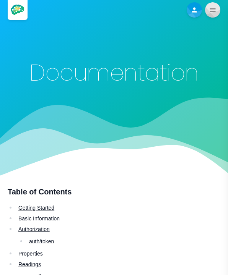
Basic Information (39, 218)
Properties (30, 254)
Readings (29, 264)
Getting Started (36, 208)
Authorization (34, 229)
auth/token (41, 241)
